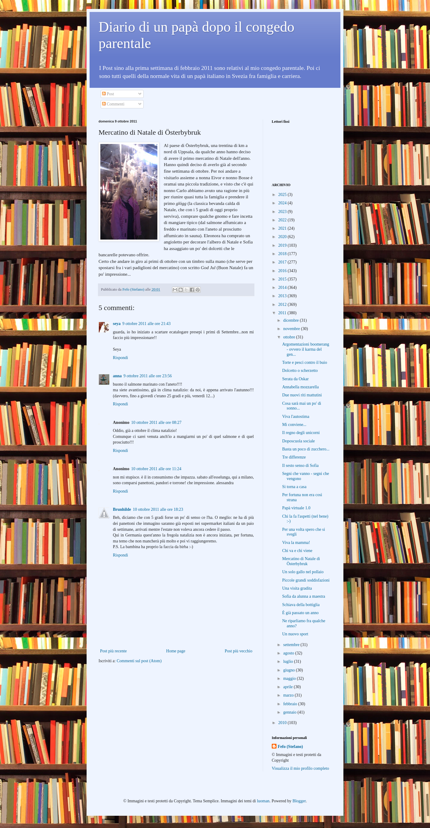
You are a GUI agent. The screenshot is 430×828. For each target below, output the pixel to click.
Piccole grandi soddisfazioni (306, 580)
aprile (288, 687)
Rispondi (120, 357)
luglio (288, 661)
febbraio (290, 704)
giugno (289, 670)
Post (108, 94)
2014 (283, 287)
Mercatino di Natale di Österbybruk (301, 561)
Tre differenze (294, 457)
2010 (283, 722)
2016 (283, 271)
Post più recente (113, 651)
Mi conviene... (294, 424)
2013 (283, 296)
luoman (263, 801)
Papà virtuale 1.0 (296, 508)
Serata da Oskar (295, 379)
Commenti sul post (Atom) (139, 661)
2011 (283, 313)
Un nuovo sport (295, 634)
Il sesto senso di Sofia (300, 465)
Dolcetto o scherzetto (300, 370)
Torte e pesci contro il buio (304, 362)
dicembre (291, 320)
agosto (289, 653)
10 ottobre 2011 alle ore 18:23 (158, 509)
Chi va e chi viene (297, 550)
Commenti (113, 104)
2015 (283, 279)
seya (117, 323)
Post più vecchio (238, 651)
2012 (283, 304)
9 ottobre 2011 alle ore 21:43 (146, 323)
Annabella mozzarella (300, 387)
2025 (283, 194)
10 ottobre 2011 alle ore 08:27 (156, 422)
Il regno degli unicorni (301, 432)
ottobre (289, 337)
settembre (291, 645)
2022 (283, 220)
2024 (283, 203)
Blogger (298, 801)
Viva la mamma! (296, 542)
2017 (283, 262)
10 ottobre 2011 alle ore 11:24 (156, 469)
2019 (283, 245)
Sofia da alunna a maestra (303, 596)
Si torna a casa (294, 486)
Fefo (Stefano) (290, 746)
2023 (283, 211)
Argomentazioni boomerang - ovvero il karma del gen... (305, 349)
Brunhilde (122, 509)
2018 (283, 254)
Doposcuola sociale (298, 441)
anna (117, 376)
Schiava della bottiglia (301, 604)
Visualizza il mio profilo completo (300, 768)
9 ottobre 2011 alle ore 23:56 (148, 376)
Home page (175, 651)
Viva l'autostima (295, 416)
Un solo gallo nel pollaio (302, 572)
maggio (290, 678)
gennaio (290, 712)
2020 (283, 236)
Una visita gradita (297, 588)
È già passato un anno (300, 613)
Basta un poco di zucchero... (305, 449)
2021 (283, 228)
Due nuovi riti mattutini (302, 395)
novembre (292, 328)
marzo (288, 695)
